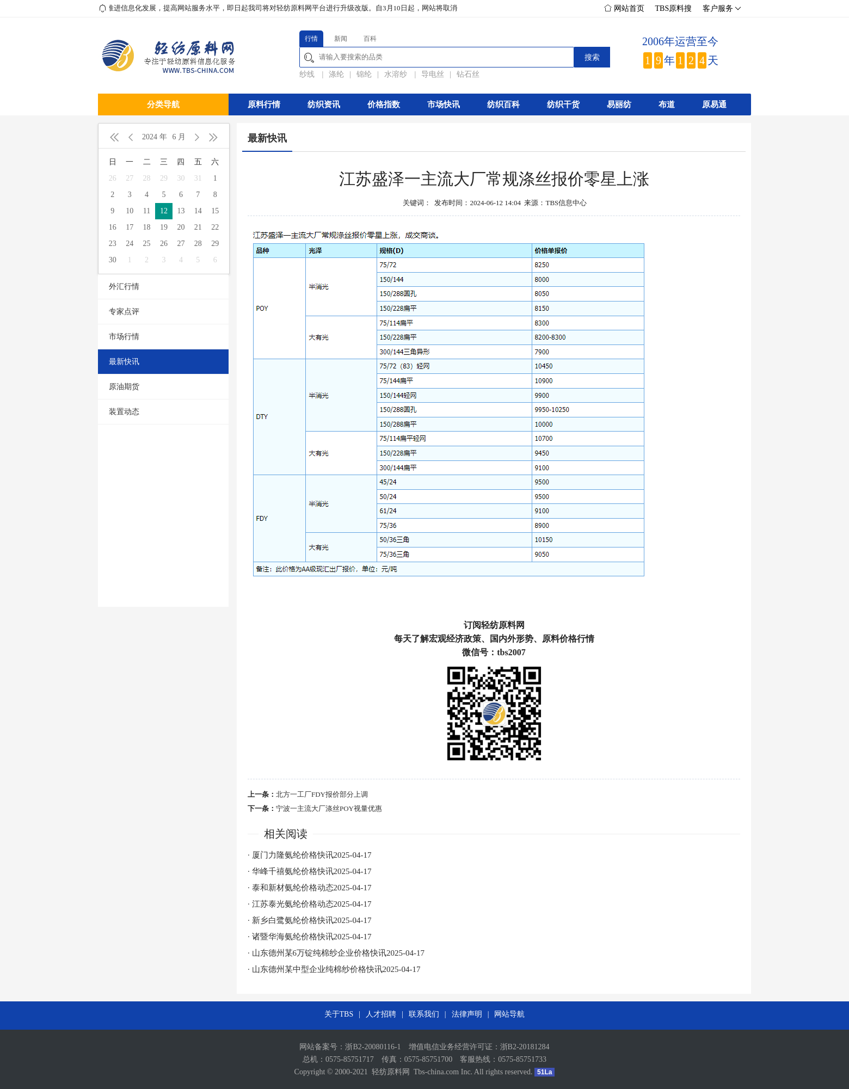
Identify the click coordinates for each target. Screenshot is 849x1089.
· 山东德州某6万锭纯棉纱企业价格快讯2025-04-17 (336, 953)
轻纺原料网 (391, 1072)
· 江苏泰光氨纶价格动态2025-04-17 (310, 904)
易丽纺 (619, 104)
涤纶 (336, 74)
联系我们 (424, 1014)
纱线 (308, 74)
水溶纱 (396, 74)
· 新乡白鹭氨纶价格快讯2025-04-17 (310, 920)
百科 (370, 38)
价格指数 (383, 104)
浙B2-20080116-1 (373, 1047)
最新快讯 (124, 362)
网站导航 (509, 1014)
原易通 (714, 104)
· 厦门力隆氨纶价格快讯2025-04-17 (310, 855)
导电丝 (432, 74)
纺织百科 (503, 104)
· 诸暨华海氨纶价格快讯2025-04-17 (310, 936)
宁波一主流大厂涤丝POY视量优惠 (329, 808)
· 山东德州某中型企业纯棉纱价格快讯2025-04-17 (334, 969)
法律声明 (467, 1014)
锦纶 (364, 74)
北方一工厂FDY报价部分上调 (322, 794)
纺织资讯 (323, 104)
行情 (311, 38)
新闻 (340, 38)
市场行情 (124, 337)
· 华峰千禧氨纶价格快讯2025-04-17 (310, 871)
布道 (667, 104)
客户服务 (721, 9)
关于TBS (339, 1014)
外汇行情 (124, 286)
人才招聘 (381, 1014)
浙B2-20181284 (525, 1047)
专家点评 (124, 311)
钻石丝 (468, 74)
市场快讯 (443, 104)
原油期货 (124, 387)
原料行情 (264, 104)
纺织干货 (563, 104)
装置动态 (124, 412)
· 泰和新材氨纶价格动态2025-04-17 (310, 887)
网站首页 (624, 8)
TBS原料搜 (673, 8)
